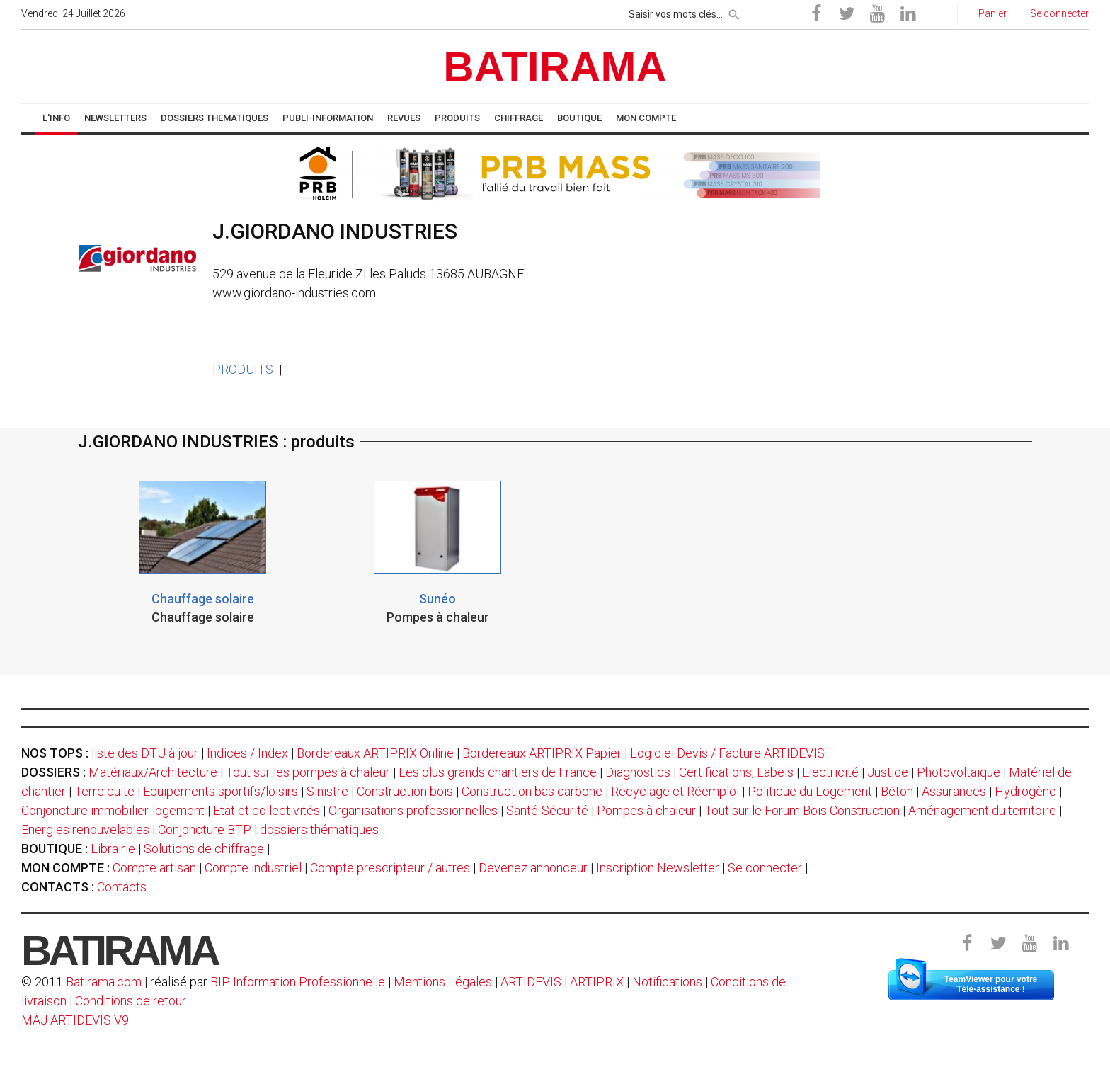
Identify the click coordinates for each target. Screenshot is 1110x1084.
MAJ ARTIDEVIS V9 (75, 1019)
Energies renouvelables (85, 829)
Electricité (830, 772)
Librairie (113, 848)
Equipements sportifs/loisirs (220, 791)
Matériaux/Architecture (152, 772)
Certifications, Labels (736, 772)
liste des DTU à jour (144, 753)
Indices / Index (247, 753)
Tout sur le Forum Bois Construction (802, 810)
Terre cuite (104, 791)
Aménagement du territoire (982, 810)
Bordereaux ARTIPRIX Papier (542, 753)
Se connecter (765, 867)
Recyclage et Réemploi (675, 791)
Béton (897, 791)
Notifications (668, 981)
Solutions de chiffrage (204, 848)
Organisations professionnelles (413, 810)
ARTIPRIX (597, 981)
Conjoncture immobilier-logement (113, 810)
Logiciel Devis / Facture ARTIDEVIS (727, 753)
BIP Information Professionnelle (297, 981)
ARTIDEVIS (530, 981)
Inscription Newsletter (657, 867)
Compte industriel (253, 867)
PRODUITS (242, 369)
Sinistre (327, 791)
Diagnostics (637, 772)
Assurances (954, 791)
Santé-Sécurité (547, 810)
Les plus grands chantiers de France (498, 772)
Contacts (122, 886)
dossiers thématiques (319, 829)
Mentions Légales (443, 981)
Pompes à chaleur (646, 810)
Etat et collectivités (266, 810)
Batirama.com (104, 981)
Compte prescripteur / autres (390, 867)
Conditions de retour (130, 1000)
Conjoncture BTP (204, 829)
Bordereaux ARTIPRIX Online (375, 753)
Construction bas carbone (532, 791)
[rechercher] (734, 12)
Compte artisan (154, 867)
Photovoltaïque (958, 772)
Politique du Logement (810, 791)
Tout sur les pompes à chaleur (308, 772)
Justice (887, 772)
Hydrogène (1025, 791)
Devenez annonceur (533, 867)
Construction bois (405, 791)
